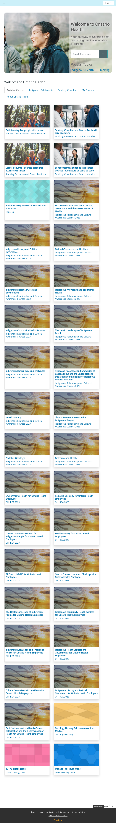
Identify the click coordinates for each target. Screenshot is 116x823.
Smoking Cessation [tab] (67, 90)
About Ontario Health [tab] (18, 96)
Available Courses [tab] (15, 90)
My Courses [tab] (88, 90)
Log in (108, 3)
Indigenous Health (82, 70)
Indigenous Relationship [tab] (41, 90)
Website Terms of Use (58, 815)
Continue (58, 820)
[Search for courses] (85, 54)
